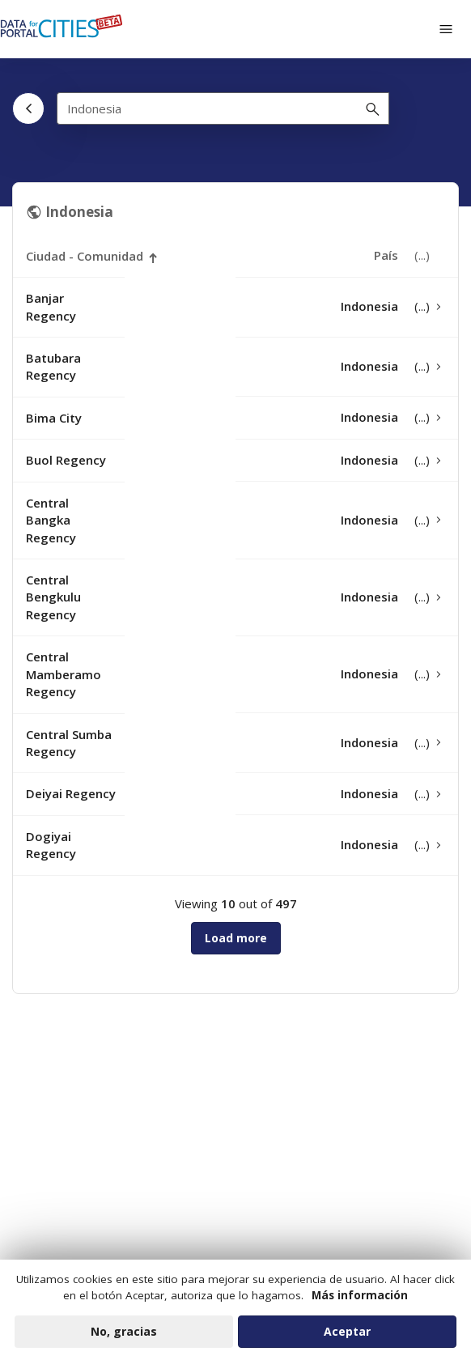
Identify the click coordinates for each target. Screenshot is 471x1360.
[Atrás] (28, 108)
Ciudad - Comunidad (84, 256)
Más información (360, 1301)
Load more (236, 938)
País (386, 255)
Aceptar (347, 1337)
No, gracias (124, 1337)
